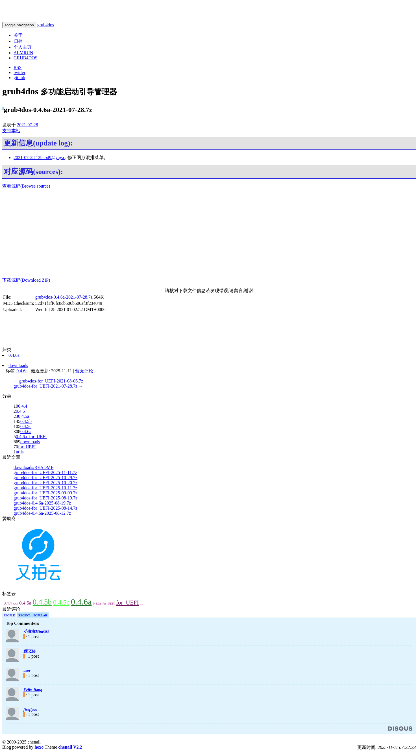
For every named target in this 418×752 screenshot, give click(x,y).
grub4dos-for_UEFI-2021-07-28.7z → (48, 386)
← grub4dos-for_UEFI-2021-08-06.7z (48, 381)
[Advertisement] (209, 233)
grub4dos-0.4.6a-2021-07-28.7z (64, 297)
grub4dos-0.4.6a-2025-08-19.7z (42, 503)
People (9, 615)
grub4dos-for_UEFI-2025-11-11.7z (45, 472)
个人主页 (23, 47)
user (27, 670)
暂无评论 (84, 370)
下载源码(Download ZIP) (26, 280)
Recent (24, 615)
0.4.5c (25, 426)
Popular (40, 615)
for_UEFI (27, 446)
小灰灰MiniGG (36, 631)
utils (20, 451)
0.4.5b (26, 421)
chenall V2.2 (70, 747)
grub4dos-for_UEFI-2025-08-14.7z (45, 508)
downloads (30, 441)
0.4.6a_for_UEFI (31, 436)
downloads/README (33, 467)
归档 (18, 41)
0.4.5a (23, 416)
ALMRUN (23, 52)
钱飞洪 (29, 651)
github (19, 77)
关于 (18, 35)
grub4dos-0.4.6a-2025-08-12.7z (42, 513)
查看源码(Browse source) (26, 186)
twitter (19, 72)
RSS (17, 67)
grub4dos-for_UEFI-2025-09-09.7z (45, 492)
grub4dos (45, 24)
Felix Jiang (32, 690)
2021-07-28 (27, 124)
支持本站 (11, 130)
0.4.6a (25, 431)
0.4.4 (22, 406)
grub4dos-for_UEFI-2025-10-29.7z (45, 477)
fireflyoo (30, 709)
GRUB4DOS (25, 57)
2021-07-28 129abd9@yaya (39, 157)
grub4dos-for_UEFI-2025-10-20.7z (45, 482)
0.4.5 (20, 411)
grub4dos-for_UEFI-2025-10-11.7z (45, 487)
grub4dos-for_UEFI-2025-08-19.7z (45, 497)
